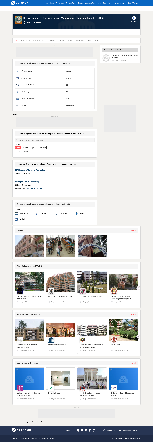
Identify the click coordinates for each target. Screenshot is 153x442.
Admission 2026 (90, 3)
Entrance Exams (71, 3)
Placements (61, 40)
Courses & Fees (25, 40)
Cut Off (44, 40)
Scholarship (97, 40)
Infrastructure (79, 40)
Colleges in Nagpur (24, 422)
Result (70, 40)
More (105, 3)
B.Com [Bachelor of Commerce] (27, 182)
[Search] (110, 3)
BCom (26, 152)
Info (16, 40)
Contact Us (25, 438)
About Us (16, 438)
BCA (18, 152)
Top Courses (60, 3)
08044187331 (111, 430)
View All (133, 231)
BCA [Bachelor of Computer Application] (30, 170)
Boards (80, 3)
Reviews (52, 40)
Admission (36, 40)
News (99, 3)
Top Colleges (50, 3)
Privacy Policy (35, 438)
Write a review (119, 3)
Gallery (88, 40)
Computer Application (34, 188)
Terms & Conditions (48, 438)
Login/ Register (133, 3)
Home (14, 422)
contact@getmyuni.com (131, 430)
